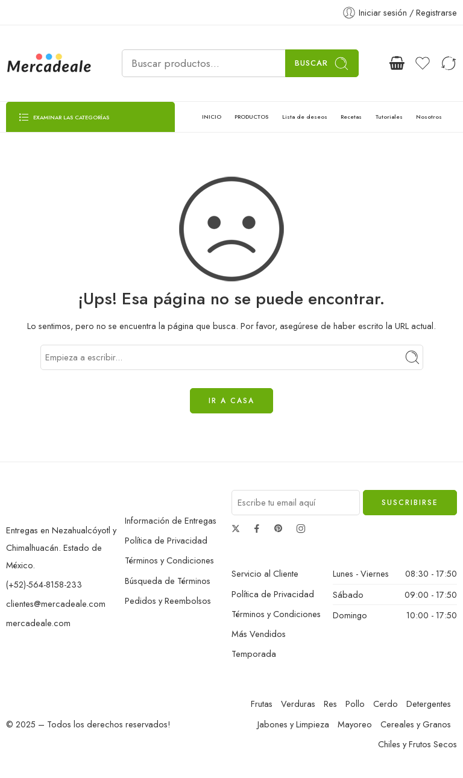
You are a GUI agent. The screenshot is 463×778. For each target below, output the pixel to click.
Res (330, 703)
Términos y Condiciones (169, 560)
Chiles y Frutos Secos (417, 744)
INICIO (211, 117)
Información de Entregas (170, 520)
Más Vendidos (259, 633)
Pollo (355, 703)
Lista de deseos (304, 117)
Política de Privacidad (166, 540)
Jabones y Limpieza (293, 724)
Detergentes (428, 703)
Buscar (322, 63)
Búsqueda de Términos (167, 580)
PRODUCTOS (251, 117)
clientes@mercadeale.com (56, 603)
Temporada (254, 653)
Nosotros (429, 117)
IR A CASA (231, 400)
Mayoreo (355, 724)
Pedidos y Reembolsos (168, 600)
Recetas (351, 117)
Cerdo (385, 703)
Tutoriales (389, 117)
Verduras (298, 703)
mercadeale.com (38, 622)
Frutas (261, 703)
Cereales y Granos (415, 724)
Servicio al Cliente (265, 573)
